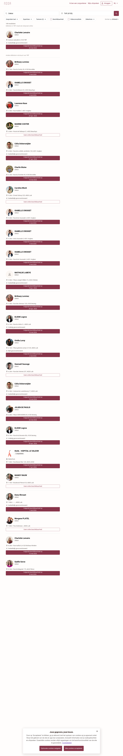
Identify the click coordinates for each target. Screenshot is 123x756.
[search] (31, 13)
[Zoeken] (116, 13)
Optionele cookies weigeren (51, 748)
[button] (97, 731)
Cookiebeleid (66, 743)
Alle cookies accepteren (73, 748)
